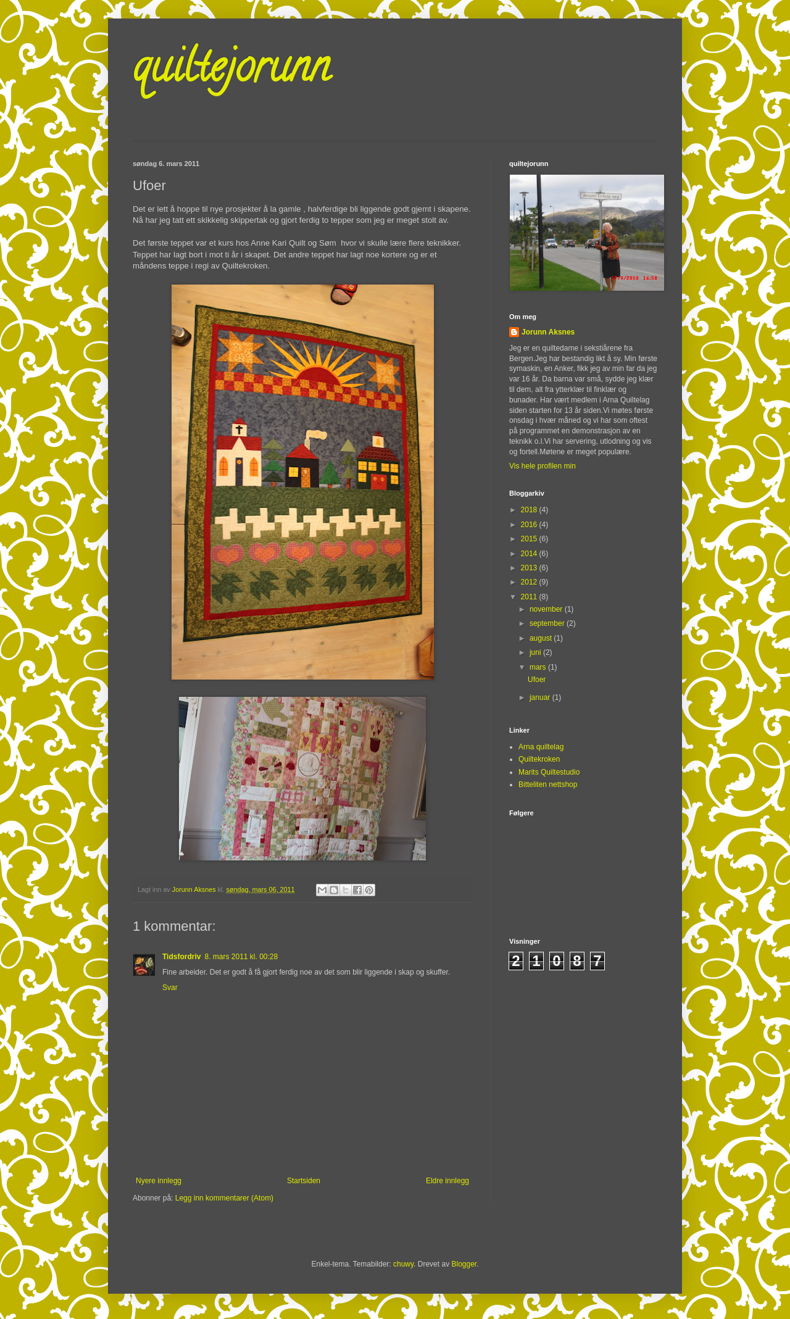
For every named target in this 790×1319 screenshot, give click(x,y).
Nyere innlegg (158, 1180)
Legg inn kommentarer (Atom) (224, 1198)
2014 (530, 553)
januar (541, 697)
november (547, 609)
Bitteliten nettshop (547, 784)
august (542, 638)
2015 (530, 539)
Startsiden (303, 1180)
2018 (530, 510)
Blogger (463, 1264)
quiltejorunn (231, 71)
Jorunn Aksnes (548, 332)
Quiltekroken (539, 759)
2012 (530, 582)
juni (536, 652)
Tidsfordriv (181, 956)
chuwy (403, 1264)
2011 (530, 597)
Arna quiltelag (540, 747)
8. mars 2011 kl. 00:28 (241, 956)
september (548, 623)
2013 (530, 568)
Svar (170, 987)
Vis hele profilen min (542, 466)
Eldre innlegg (447, 1180)
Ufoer (537, 679)
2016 (530, 524)
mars (539, 667)
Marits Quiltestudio (549, 772)
